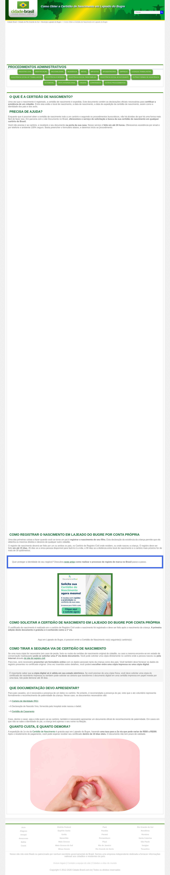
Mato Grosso (64, 842)
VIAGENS (83, 83)
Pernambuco (104, 838)
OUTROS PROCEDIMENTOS (115, 83)
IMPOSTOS (95, 71)
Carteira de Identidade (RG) (25, 701)
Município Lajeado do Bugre (51, 22)
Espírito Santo (64, 831)
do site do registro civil (34, 658)
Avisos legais (59, 863)
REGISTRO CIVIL (25, 71)
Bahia (23, 842)
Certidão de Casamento (23, 711)
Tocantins (145, 849)
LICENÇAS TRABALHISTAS (141, 71)
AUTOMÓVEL (49, 83)
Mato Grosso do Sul (64, 845)
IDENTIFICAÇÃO (41, 71)
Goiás (64, 834)
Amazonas (23, 838)
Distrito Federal (64, 827)
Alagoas (23, 831)
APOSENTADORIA (109, 71)
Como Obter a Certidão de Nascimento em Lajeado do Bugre (83, 6)
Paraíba (104, 831)
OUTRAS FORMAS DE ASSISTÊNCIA (146, 77)
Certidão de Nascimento (43, 731)
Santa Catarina (145, 838)
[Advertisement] (85, 43)
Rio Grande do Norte (104, 849)
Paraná (104, 834)
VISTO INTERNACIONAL (66, 83)
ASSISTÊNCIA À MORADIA (55, 77)
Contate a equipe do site (78, 863)
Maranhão (64, 838)
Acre (23, 827)
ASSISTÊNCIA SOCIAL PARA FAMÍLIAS (82, 77)
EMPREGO (124, 71)
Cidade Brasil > (13, 22)
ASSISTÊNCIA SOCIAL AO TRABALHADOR (26, 77)
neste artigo (69, 562)
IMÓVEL (84, 71)
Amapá (23, 835)
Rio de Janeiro (104, 845)
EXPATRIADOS (95, 83)
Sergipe (145, 845)
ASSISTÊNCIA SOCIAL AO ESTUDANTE (114, 77)
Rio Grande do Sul (145, 827)
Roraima (145, 834)
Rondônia (145, 831)
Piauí (104, 842)
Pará (105, 827)
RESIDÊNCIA (72, 71)
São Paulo (145, 842)
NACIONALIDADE (57, 71)
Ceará (23, 846)
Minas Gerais (64, 849)
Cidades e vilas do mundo (104, 863)
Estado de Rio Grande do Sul (29, 22)
